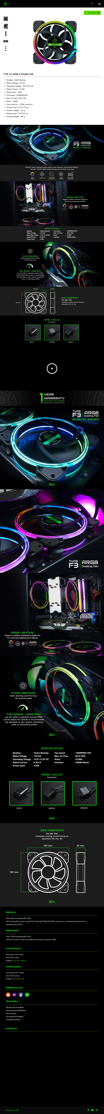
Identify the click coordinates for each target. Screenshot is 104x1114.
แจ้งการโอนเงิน (11, 1013)
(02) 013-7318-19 (19, 960)
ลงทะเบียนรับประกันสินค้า (14, 1016)
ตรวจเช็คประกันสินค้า (13, 1019)
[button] (92, 3)
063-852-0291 (18, 979)
